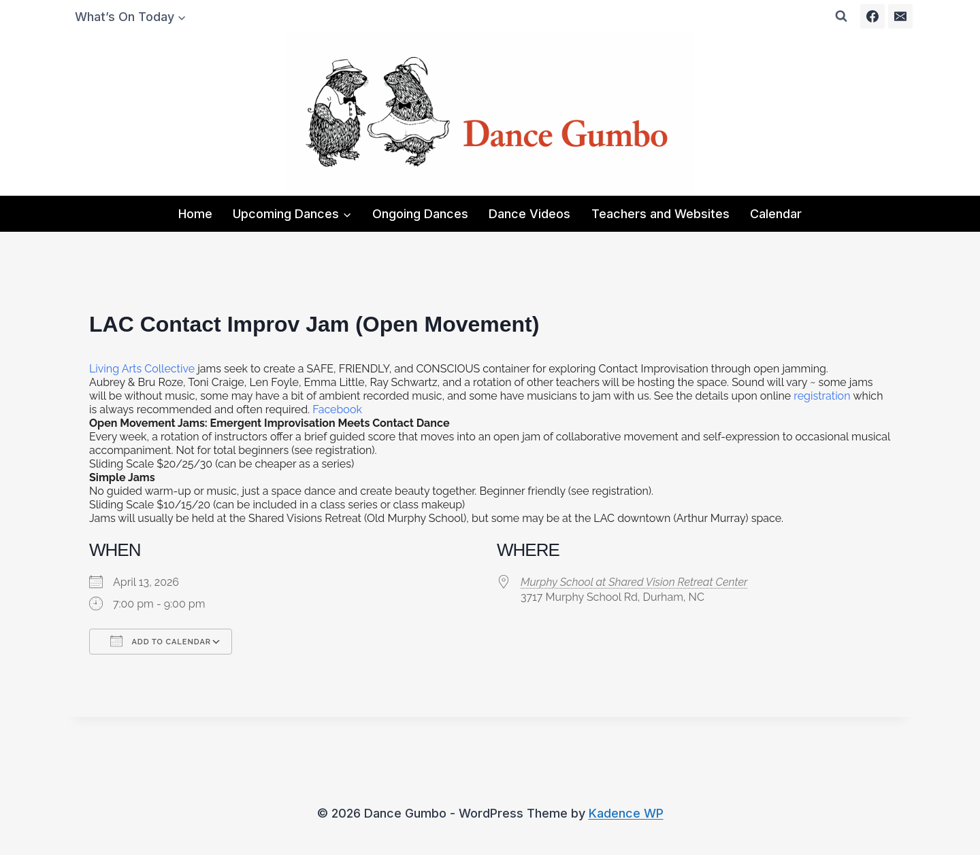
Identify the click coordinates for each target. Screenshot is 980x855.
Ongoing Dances (420, 214)
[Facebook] (872, 16)
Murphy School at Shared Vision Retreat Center (634, 582)
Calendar (776, 214)
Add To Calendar (160, 641)
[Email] (900, 16)
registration (822, 395)
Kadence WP (626, 813)
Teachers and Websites (660, 214)
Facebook (337, 409)
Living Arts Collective (142, 368)
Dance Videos (529, 214)
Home (195, 214)
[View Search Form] (841, 16)
